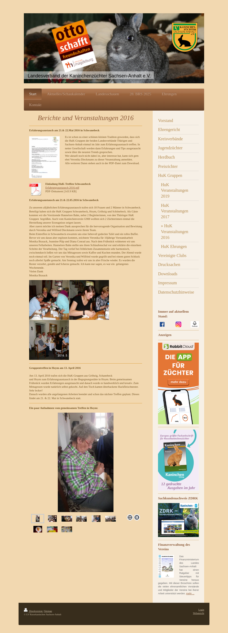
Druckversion (33, 611)
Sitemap (48, 611)
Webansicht (198, 613)
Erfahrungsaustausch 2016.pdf (62, 187)
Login (201, 609)
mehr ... (190, 593)
